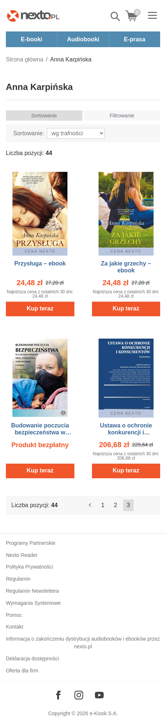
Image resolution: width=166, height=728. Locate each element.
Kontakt (14, 627)
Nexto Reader (21, 555)
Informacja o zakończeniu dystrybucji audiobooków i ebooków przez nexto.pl (83, 642)
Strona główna (24, 59)
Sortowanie (44, 115)
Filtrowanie (122, 115)
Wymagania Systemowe (33, 603)
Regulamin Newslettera (32, 591)
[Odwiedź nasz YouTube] (99, 695)
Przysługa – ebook (40, 263)
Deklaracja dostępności (32, 658)
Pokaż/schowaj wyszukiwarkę (116, 16)
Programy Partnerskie (30, 543)
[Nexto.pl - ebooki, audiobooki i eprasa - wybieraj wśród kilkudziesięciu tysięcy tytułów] (33, 16)
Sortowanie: (28, 133)
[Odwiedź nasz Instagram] (79, 695)
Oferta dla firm (22, 671)
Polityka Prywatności (29, 567)
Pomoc (14, 615)
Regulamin (18, 579)
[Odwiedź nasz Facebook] (58, 695)
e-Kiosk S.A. (104, 713)
